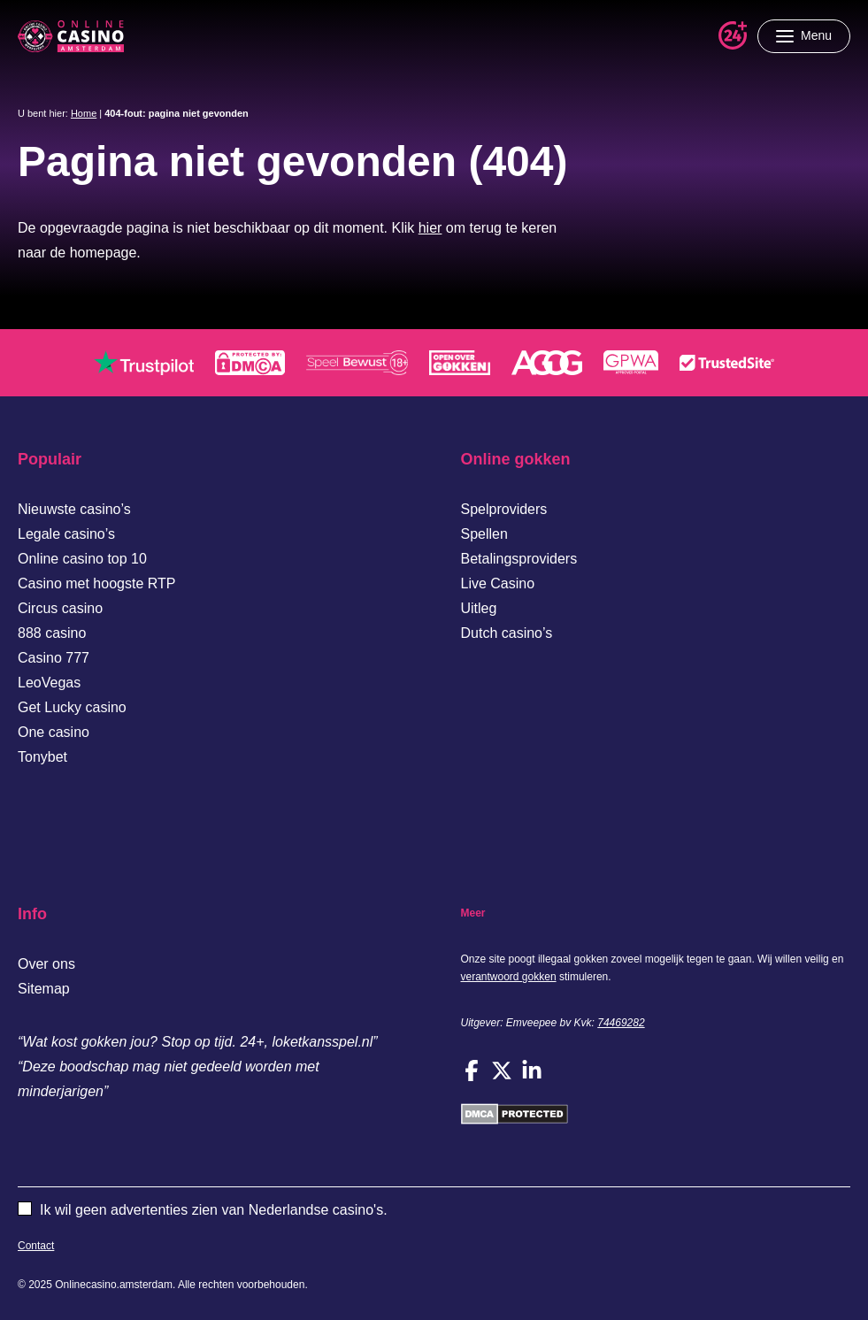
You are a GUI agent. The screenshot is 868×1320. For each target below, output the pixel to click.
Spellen (484, 533)
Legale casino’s (66, 533)
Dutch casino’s (507, 633)
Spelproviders (504, 509)
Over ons (46, 963)
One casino (53, 732)
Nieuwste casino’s (74, 509)
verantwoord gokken (509, 977)
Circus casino (60, 608)
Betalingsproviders (519, 558)
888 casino (52, 633)
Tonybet (42, 756)
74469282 (620, 1023)
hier (430, 227)
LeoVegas (49, 682)
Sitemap (44, 988)
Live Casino (498, 583)
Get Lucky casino (72, 707)
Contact (36, 1245)
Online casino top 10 (82, 558)
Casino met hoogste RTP (96, 583)
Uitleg (479, 608)
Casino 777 (53, 657)
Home (83, 113)
